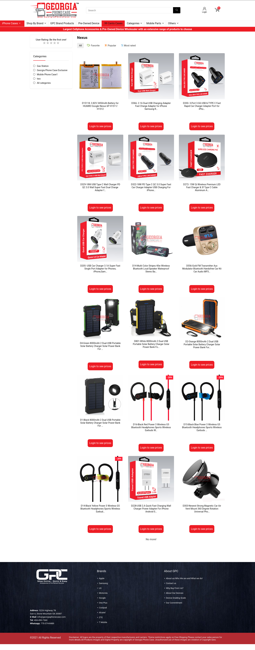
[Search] (176, 10)
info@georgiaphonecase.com (51, 617)
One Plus (103, 603)
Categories (133, 23)
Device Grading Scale (176, 598)
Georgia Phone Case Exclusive (52, 70)
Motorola (103, 593)
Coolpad (103, 607)
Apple (101, 578)
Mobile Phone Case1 (47, 74)
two (39, 78)
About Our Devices (174, 593)
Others (172, 23)
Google (102, 598)
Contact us (171, 583)
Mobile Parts (153, 23)
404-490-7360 (40, 620)
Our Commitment (174, 603)
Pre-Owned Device (88, 23)
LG (100, 588)
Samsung (103, 583)
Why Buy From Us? (174, 588)
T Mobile (103, 622)
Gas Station (43, 66)
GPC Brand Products (62, 23)
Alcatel (102, 612)
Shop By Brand (35, 23)
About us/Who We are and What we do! (184, 578)
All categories (44, 83)
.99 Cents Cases (113, 23)
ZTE (101, 617)
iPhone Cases (10, 23)
